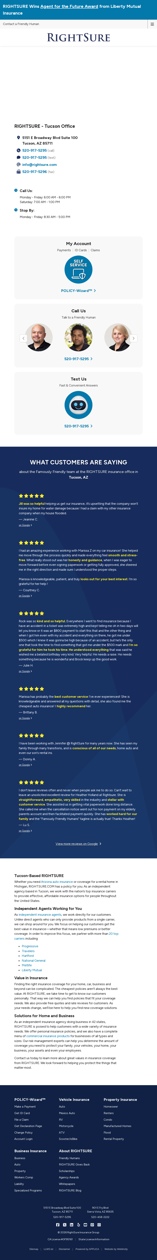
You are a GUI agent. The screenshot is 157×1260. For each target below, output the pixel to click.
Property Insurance (120, 1099)
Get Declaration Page (28, 1126)
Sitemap (33, 1249)
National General (33, 960)
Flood (107, 1132)
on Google (25, 525)
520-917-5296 (34, 171)
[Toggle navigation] (152, 24)
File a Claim (21, 1119)
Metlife (27, 965)
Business (19, 1158)
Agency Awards (69, 1177)
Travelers (28, 951)
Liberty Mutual (32, 970)
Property (20, 1171)
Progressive (30, 946)
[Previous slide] (23, 338)
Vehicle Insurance (74, 1099)
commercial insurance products (48, 1036)
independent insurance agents (40, 914)
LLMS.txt (48, 1249)
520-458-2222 (100, 1217)
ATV (62, 1132)
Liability (19, 1184)
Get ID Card (22, 1113)
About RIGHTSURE (75, 1151)
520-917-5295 (34, 150)
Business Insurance (30, 1151)
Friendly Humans (69, 1158)
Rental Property (114, 1139)
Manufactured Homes (117, 1126)
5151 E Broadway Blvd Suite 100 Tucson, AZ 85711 (62, 1209)
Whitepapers (67, 1184)
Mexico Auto (67, 1113)
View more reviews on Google (78, 844)
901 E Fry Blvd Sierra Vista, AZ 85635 (100, 1209)
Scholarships (67, 1171)
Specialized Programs (28, 1190)
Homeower (111, 1106)
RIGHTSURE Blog (70, 1190)
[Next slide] (133, 338)
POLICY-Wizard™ (78, 290)
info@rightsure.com (39, 164)
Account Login (23, 1139)
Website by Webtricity (116, 1249)
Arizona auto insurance (57, 882)
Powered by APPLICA (87, 1249)
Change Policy (23, 1132)
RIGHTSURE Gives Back (74, 1164)
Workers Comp (23, 1177)
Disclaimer (64, 1249)
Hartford (28, 956)
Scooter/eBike (68, 1139)
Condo (108, 1119)
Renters (109, 1113)
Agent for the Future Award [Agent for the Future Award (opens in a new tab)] (69, 6)
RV (61, 1119)
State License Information (93, 1239)
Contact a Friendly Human (21, 24)
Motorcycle (66, 1126)
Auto (62, 1106)
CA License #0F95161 (60, 1239)
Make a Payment (25, 1106)
